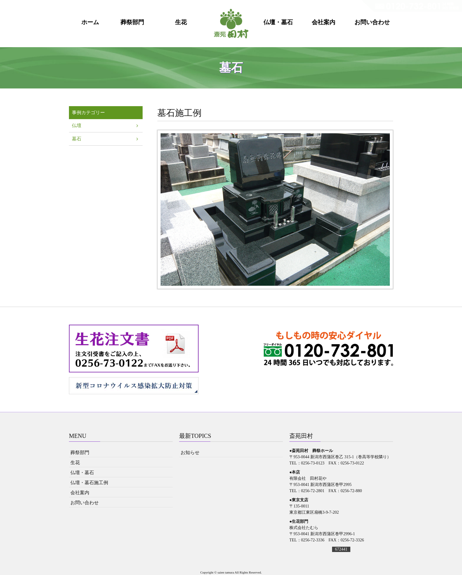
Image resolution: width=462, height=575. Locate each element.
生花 (181, 22)
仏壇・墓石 (278, 22)
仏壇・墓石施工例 (89, 482)
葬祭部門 (132, 22)
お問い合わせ (372, 22)
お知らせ (190, 452)
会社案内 (323, 22)
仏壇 (76, 125)
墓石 (76, 138)
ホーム (90, 22)
